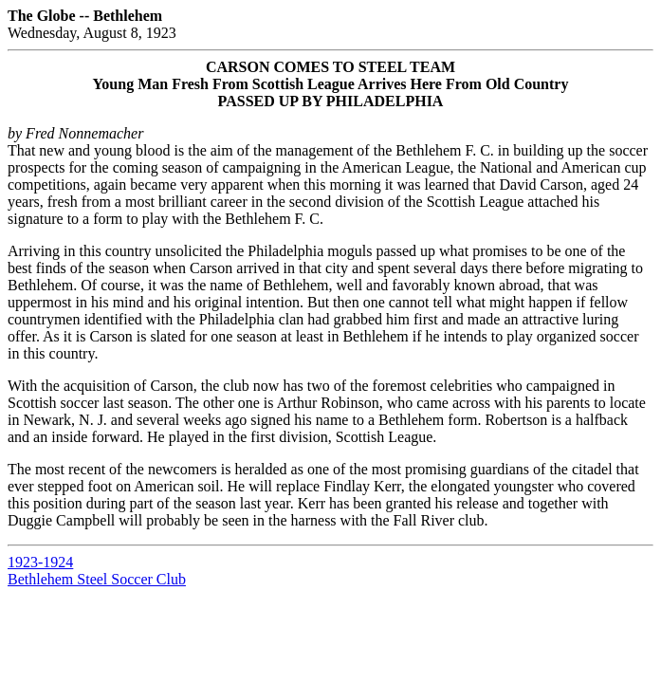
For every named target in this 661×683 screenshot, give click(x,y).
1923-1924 (40, 562)
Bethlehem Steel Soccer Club (97, 579)
